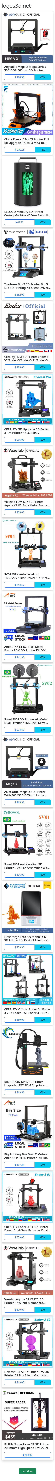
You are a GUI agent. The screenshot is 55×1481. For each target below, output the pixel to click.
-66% (42, 802)
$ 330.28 (19, 149)
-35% (42, 222)
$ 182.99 (19, 294)
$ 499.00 (27, 1454)
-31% (42, 367)
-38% (42, 1382)
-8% (43, 149)
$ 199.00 (19, 512)
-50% (42, 512)
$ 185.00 (19, 367)
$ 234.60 (19, 729)
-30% (42, 874)
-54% (42, 1164)
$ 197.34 (19, 1164)
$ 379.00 (19, 1237)
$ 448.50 (19, 584)
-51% (42, 1092)
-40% (42, 294)
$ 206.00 (19, 439)
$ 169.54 (19, 1092)
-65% (42, 77)
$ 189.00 (19, 1019)
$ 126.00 (19, 874)
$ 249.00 (19, 1382)
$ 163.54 (19, 802)
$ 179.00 (19, 1309)
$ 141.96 (19, 657)
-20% (42, 1019)
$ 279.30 (19, 947)
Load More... (27, 1471)
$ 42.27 (19, 222)
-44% (42, 947)
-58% (42, 657)
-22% (42, 439)
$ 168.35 (19, 77)
